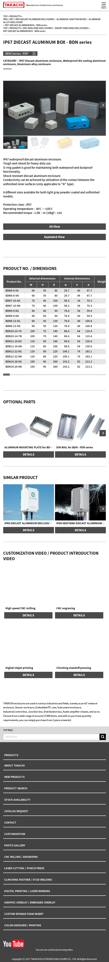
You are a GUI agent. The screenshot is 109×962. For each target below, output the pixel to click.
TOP (5, 16)
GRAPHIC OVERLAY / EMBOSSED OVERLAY (29, 902)
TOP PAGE (8, 730)
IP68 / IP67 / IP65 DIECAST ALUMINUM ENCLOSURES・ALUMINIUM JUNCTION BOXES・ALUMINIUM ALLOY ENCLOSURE (51, 21)
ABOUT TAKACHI (14, 765)
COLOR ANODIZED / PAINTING (22, 925)
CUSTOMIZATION (14, 834)
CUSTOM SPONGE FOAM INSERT (24, 914)
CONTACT (10, 822)
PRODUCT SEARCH (15, 788)
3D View (54, 226)
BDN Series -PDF (16, 53)
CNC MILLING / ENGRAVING (21, 857)
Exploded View (54, 237)
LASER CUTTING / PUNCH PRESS (24, 868)
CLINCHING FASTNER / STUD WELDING (28, 879)
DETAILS (28, 454)
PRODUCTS (15, 16)
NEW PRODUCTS (14, 777)
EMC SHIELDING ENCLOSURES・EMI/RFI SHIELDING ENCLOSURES (55, 28)
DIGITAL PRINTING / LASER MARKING (27, 891)
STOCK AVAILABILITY (17, 800)
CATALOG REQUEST (16, 811)
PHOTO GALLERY (14, 845)
